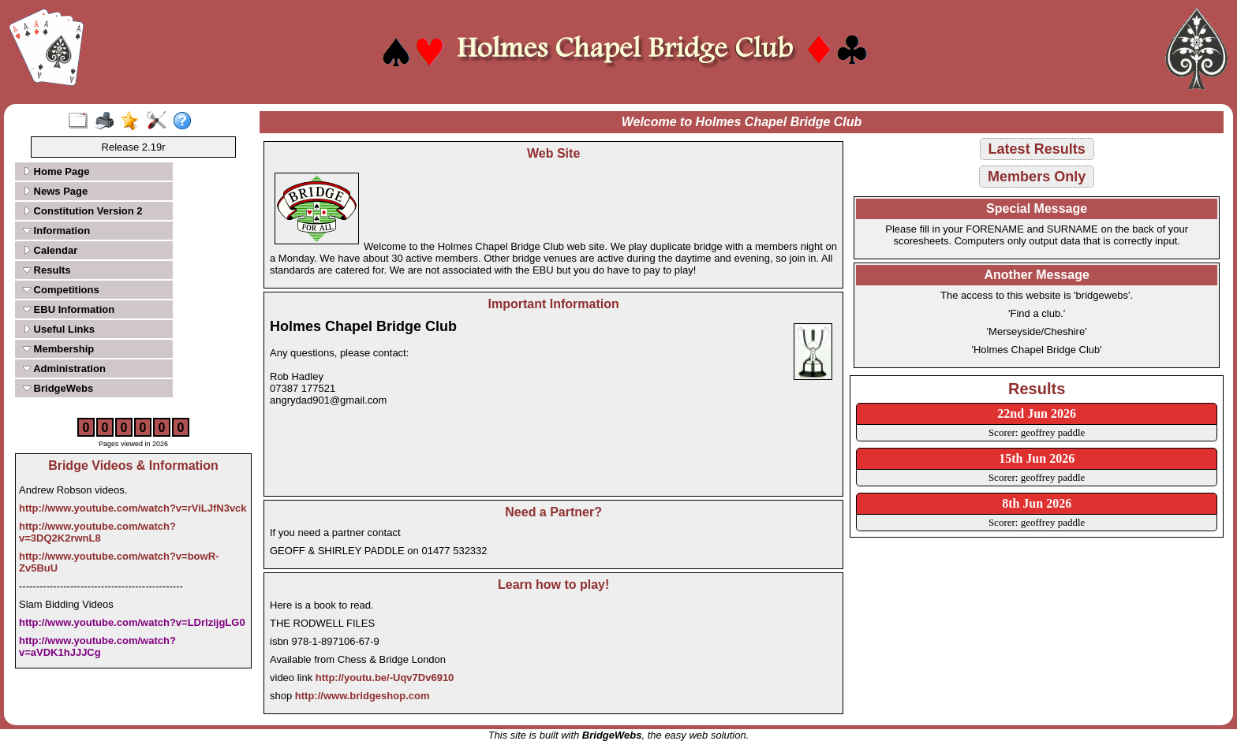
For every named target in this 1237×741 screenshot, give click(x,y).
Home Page (56, 171)
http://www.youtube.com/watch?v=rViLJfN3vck (133, 508)
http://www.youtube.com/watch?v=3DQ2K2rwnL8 (97, 532)
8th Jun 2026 (1036, 503)
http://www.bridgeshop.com (362, 696)
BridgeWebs (58, 388)
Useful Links (59, 329)
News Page (55, 191)
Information (56, 230)
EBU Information (68, 309)
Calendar (50, 250)
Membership (58, 349)
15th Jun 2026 (1036, 458)
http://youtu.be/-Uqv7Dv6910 (385, 677)
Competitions (61, 290)
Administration (64, 368)
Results (47, 270)
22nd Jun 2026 (1036, 413)
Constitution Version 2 (83, 211)
